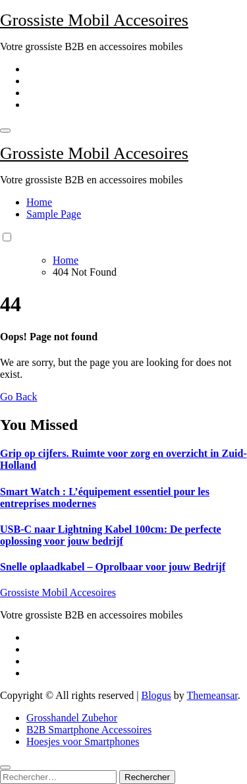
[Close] (5, 767)
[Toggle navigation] (5, 131)
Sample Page (53, 214)
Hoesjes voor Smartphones (83, 741)
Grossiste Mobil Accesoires (94, 20)
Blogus (156, 695)
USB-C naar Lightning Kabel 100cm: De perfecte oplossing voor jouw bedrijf (110, 535)
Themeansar (212, 695)
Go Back (18, 396)
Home (39, 202)
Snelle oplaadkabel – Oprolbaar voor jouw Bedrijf (112, 566)
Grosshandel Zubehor (71, 717)
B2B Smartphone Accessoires (88, 729)
